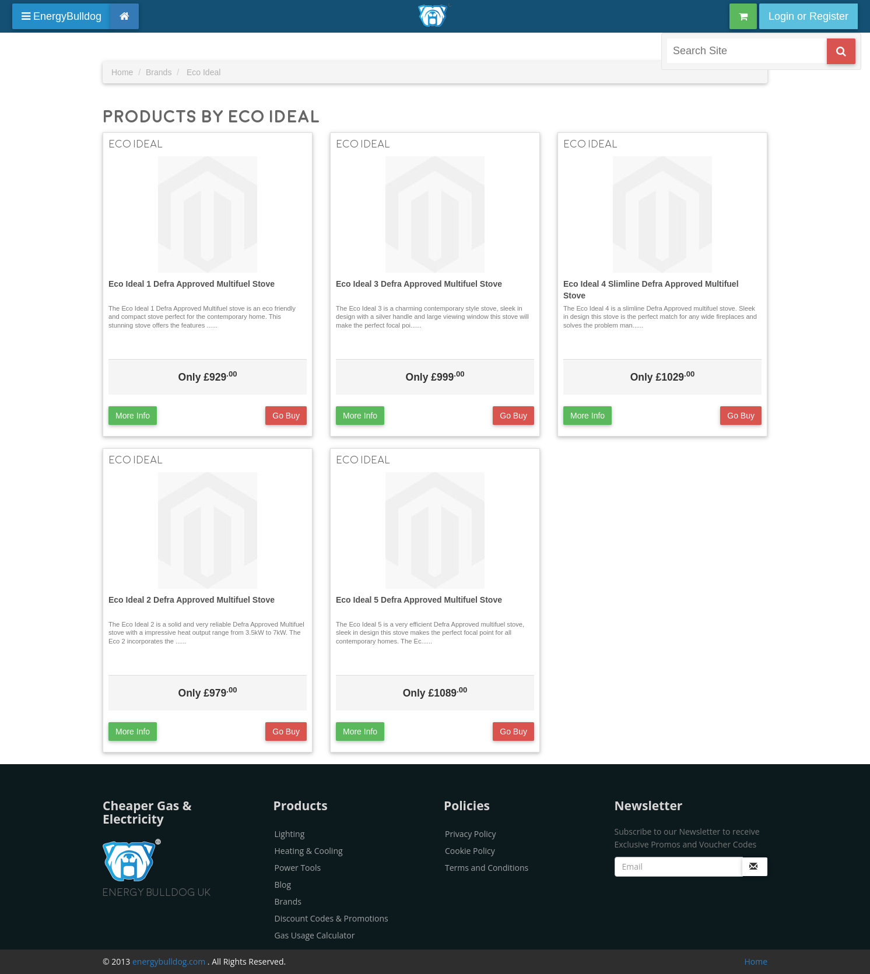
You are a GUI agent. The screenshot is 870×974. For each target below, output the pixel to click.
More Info (132, 415)
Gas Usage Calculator (315, 935)
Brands (288, 901)
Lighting (290, 833)
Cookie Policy (470, 850)
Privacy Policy (470, 833)
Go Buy (286, 415)
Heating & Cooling (309, 850)
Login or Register (808, 16)
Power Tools (298, 867)
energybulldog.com (170, 961)
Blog (283, 884)
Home (755, 961)
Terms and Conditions (486, 867)
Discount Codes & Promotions (331, 918)
